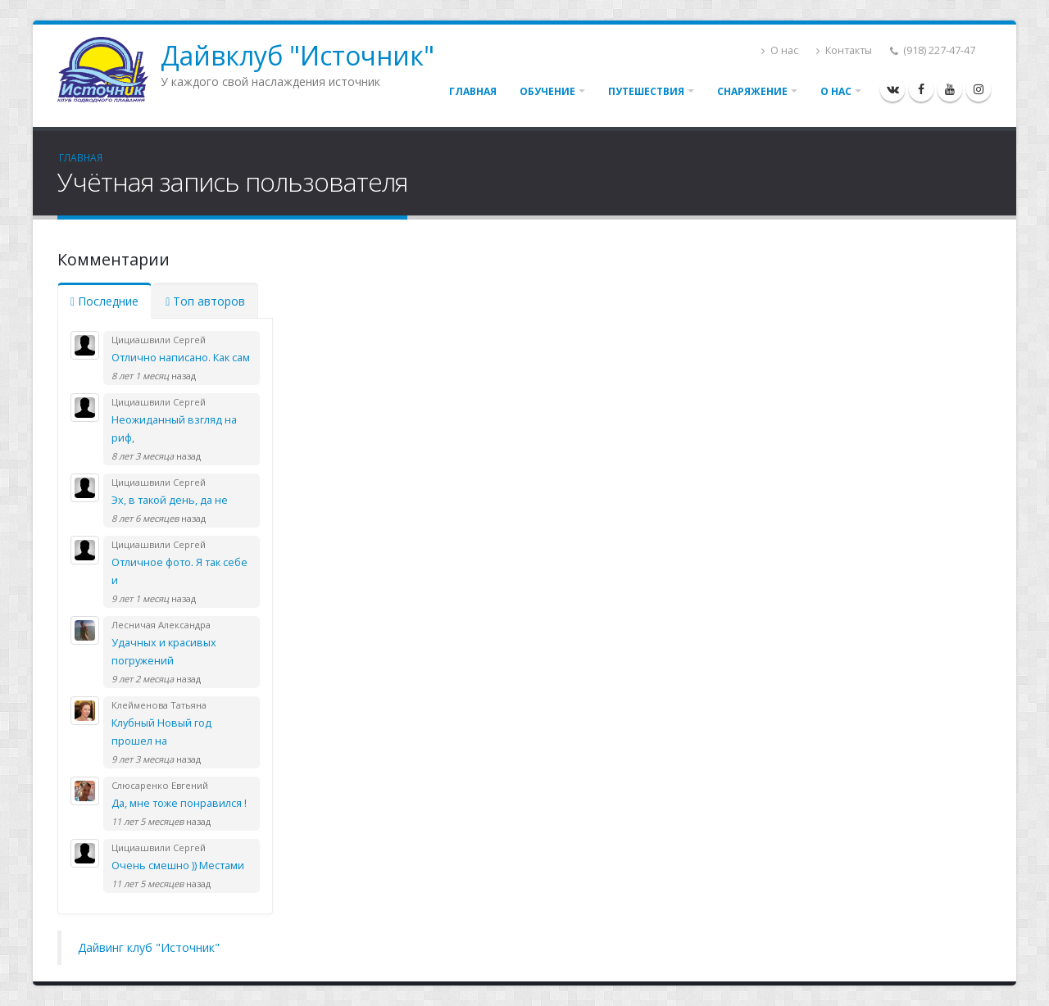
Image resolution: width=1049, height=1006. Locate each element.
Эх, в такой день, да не (169, 500)
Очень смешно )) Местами (177, 865)
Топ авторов (205, 301)
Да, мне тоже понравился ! (179, 803)
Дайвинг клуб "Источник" (149, 947)
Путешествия (646, 91)
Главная (473, 91)
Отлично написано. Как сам (180, 358)
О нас (779, 50)
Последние (104, 301)
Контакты (844, 50)
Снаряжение (752, 91)
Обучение (547, 91)
